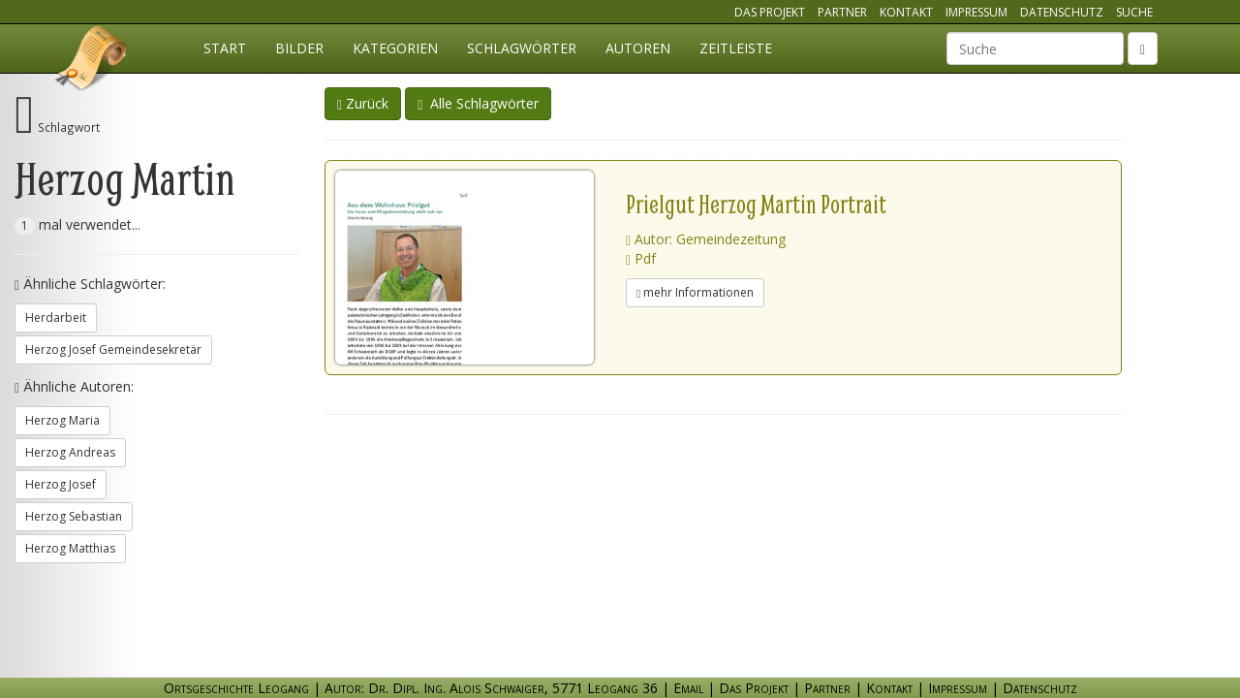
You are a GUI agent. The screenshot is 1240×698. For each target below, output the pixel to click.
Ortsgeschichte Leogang (92, 61)
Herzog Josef (60, 484)
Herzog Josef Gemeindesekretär (113, 349)
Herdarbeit (55, 317)
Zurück (362, 103)
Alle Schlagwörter (478, 103)
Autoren (637, 48)
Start (224, 48)
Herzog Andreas (70, 452)
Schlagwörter (521, 48)
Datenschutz (1061, 12)
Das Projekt (769, 12)
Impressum (977, 12)
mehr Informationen (695, 292)
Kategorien (395, 48)
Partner (842, 12)
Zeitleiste (735, 48)
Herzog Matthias (70, 548)
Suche (1134, 12)
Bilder (299, 48)
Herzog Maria (62, 420)
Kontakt (906, 12)
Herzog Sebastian (73, 516)
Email (688, 688)
